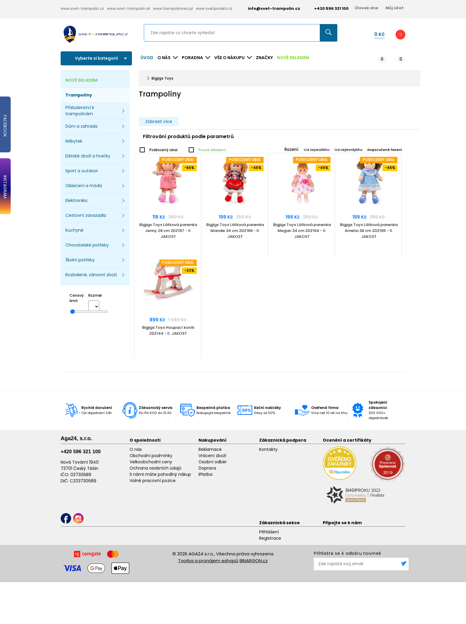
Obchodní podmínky (151, 456)
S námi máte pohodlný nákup (160, 474)
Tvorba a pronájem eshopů (208, 560)
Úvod (147, 58)
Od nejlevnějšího (348, 149)
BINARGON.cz (254, 560)
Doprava (207, 468)
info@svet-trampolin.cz (269, 8)
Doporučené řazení (384, 149)
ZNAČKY (264, 58)
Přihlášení (269, 532)
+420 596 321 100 (81, 451)
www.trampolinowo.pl (173, 8)
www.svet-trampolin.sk (128, 8)
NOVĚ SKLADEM (293, 58)
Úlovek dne (366, 8)
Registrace (270, 538)
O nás (136, 449)
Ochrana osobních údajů (155, 468)
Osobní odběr (213, 462)
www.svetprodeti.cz (214, 8)
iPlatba (205, 474)
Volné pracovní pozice (153, 481)
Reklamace (210, 449)
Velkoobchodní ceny (151, 462)
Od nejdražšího (317, 149)
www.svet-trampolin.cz (82, 8)
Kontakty (268, 449)
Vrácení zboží (212, 456)
